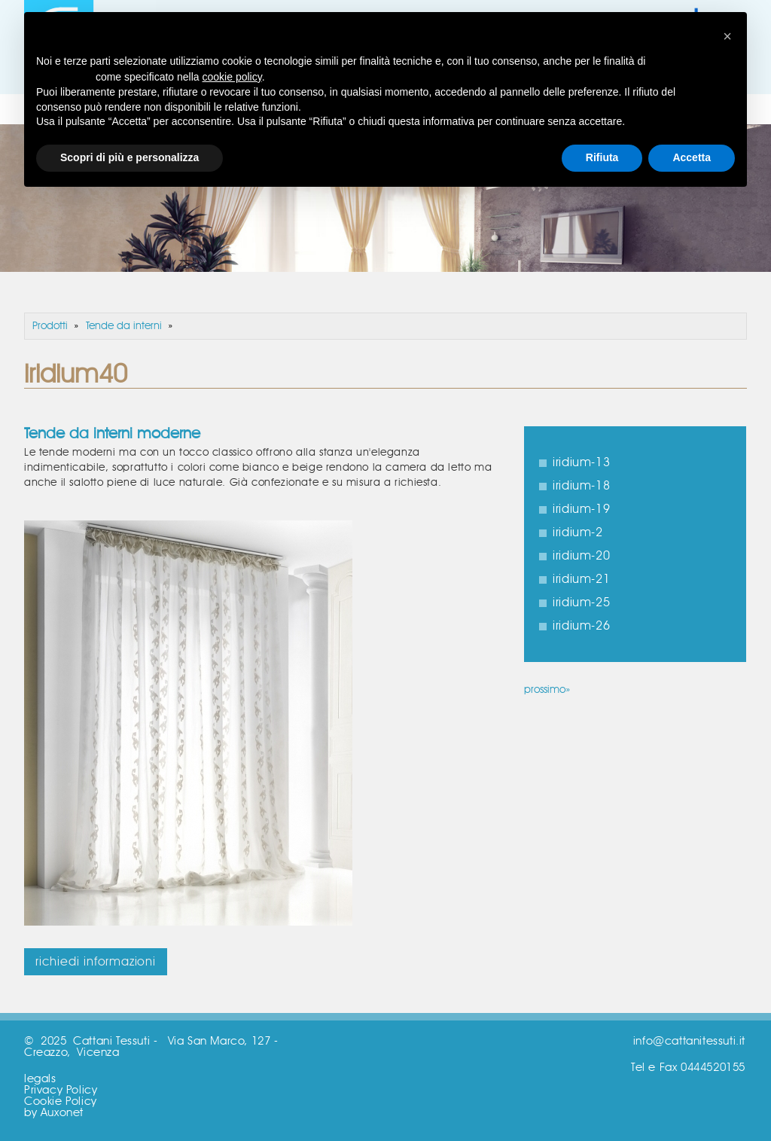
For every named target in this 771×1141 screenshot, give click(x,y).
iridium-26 (581, 626)
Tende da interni (124, 326)
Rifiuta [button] (602, 157)
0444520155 (713, 1067)
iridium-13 (581, 462)
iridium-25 (581, 602)
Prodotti (50, 326)
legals (40, 1079)
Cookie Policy (60, 1101)
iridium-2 (577, 532)
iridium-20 (581, 556)
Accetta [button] (691, 157)
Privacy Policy (60, 1090)
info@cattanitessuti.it (689, 1041)
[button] (727, 36)
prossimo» (547, 690)
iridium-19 (581, 509)
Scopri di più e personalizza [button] (129, 157)
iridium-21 (581, 579)
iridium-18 (581, 486)
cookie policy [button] (232, 77)
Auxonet (62, 1112)
